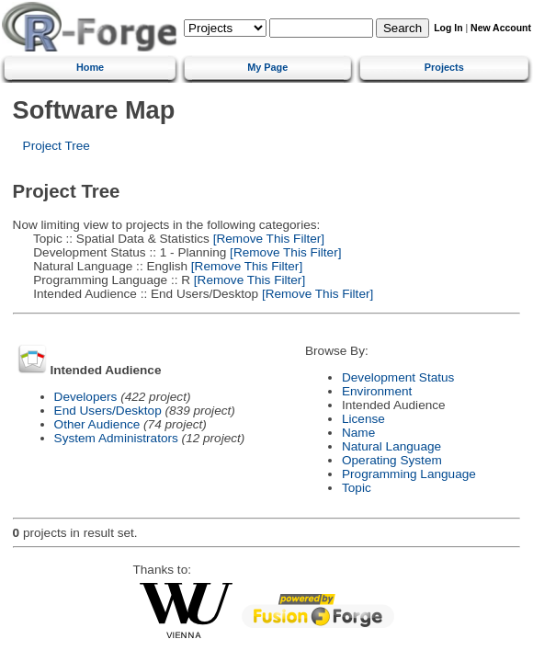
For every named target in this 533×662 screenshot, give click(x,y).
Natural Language (391, 446)
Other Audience (97, 424)
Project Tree (56, 146)
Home (90, 67)
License (363, 419)
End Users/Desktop (108, 410)
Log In (448, 28)
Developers (86, 397)
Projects (444, 67)
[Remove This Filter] (267, 238)
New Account (501, 28)
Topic (356, 488)
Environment (377, 391)
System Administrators (116, 438)
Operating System (392, 460)
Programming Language (409, 474)
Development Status (398, 377)
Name (358, 432)
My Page (267, 67)
